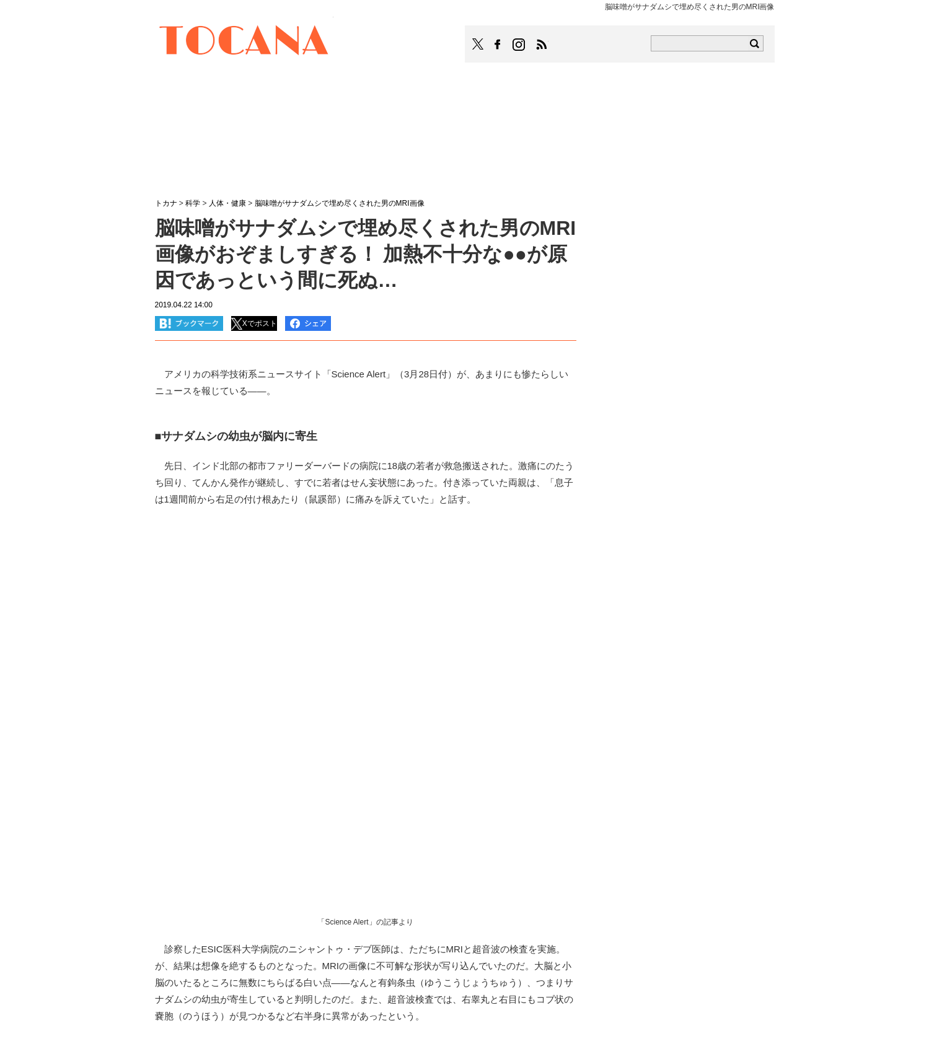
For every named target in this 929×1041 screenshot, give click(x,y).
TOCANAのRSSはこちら (541, 44)
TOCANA (244, 42)
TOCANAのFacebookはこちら (497, 44)
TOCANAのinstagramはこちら (519, 44)
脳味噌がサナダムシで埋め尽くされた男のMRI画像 (340, 203)
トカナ (166, 203)
